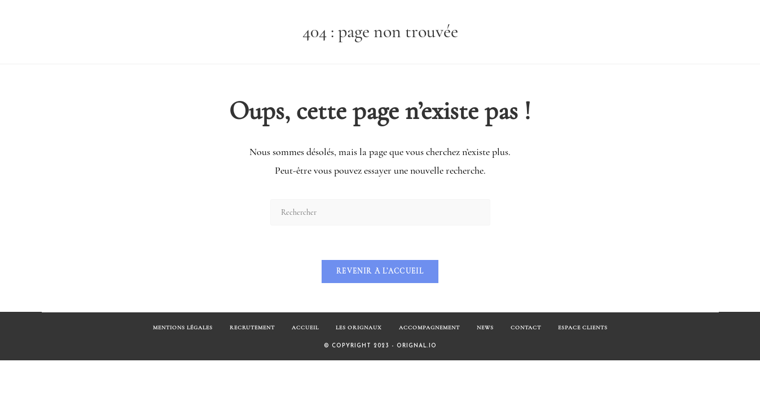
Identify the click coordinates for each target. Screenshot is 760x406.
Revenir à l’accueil (380, 271)
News (485, 327)
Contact (526, 327)
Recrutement (252, 327)
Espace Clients (583, 327)
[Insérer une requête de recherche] (380, 212)
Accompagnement (429, 327)
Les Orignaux (359, 327)
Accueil (305, 327)
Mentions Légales (183, 327)
